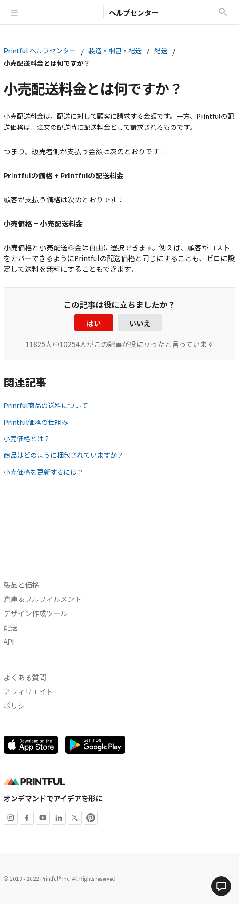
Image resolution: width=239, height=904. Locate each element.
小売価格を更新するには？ (44, 471)
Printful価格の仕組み (36, 422)
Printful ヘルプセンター (40, 50)
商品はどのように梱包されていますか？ (63, 455)
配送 (160, 50)
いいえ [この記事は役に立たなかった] (140, 323)
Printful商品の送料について (46, 405)
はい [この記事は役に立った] (94, 323)
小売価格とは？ (27, 438)
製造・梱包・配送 (115, 50)
